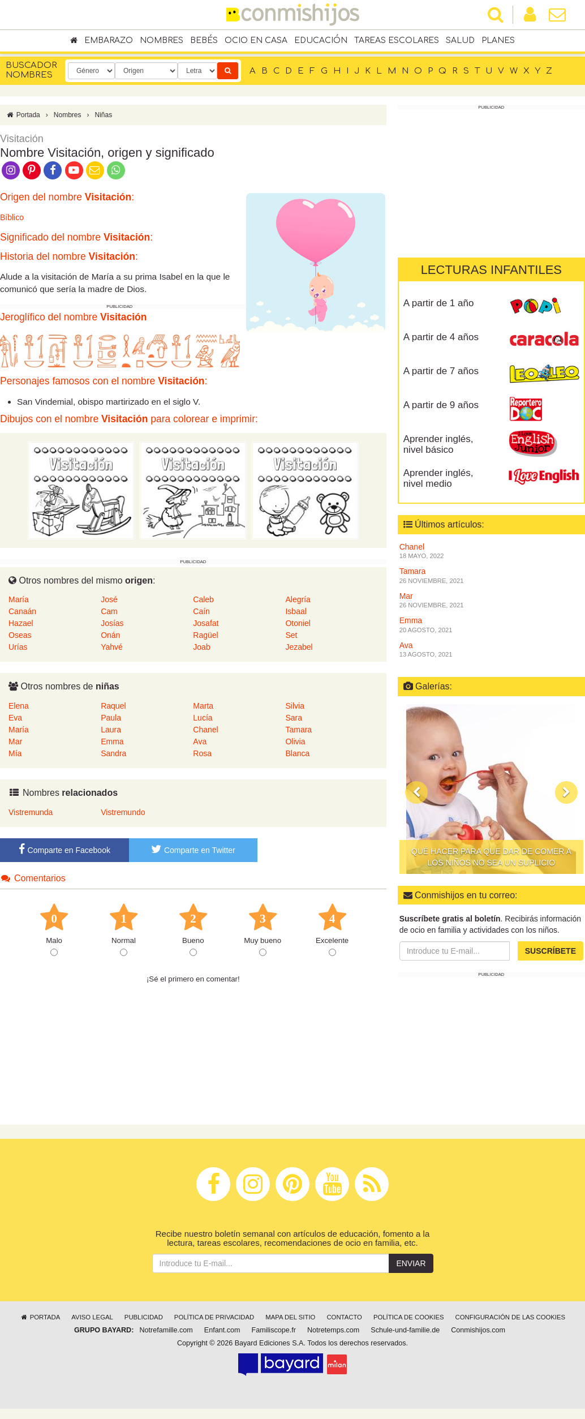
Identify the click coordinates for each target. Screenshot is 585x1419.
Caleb (203, 599)
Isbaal (295, 611)
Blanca (297, 753)
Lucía (202, 717)
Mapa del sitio (290, 1317)
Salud (460, 40)
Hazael (20, 623)
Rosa (202, 753)
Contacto (344, 1317)
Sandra (113, 753)
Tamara (298, 729)
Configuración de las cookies (510, 1317)
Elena (18, 705)
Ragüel (205, 635)
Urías (17, 646)
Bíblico (12, 217)
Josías (112, 623)
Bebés (204, 40)
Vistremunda (30, 812)
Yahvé (112, 646)
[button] (416, 792)
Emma (112, 741)
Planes (498, 40)
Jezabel (298, 646)
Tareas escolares (396, 40)
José (109, 599)
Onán (110, 635)
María (18, 599)
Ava (200, 741)
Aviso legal (92, 1317)
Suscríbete (550, 950)
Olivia (295, 741)
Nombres (161, 40)
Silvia (294, 705)
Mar (15, 741)
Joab (201, 646)
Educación (320, 40)
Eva (15, 717)
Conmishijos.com (478, 1330)
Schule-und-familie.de (405, 1330)
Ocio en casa (256, 40)
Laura (111, 729)
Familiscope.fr (274, 1330)
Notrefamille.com (165, 1330)
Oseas (19, 635)
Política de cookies (408, 1317)
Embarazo (108, 40)
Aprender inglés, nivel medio (438, 478)
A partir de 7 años (441, 371)
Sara (293, 717)
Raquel (113, 705)
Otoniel (297, 623)
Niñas (103, 115)
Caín (201, 611)
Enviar (410, 1263)
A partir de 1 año (438, 303)
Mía (14, 753)
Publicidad (143, 1317)
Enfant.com (222, 1330)
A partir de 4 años (441, 337)
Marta (203, 705)
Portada (23, 115)
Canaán (22, 611)
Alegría (297, 599)
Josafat (205, 623)
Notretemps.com (333, 1330)
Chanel (205, 729)
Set (291, 635)
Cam (109, 611)
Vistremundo (123, 812)
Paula (111, 717)
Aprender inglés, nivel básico (438, 444)
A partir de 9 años (441, 405)
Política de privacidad (214, 1317)
